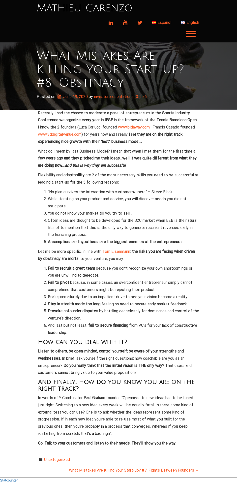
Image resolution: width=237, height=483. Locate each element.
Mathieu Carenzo (84, 8)
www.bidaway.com (134, 127)
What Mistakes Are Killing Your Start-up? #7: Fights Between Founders (134, 470)
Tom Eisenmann (116, 251)
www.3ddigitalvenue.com (60, 134)
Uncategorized (57, 459)
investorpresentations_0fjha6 (120, 96)
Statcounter (9, 480)
